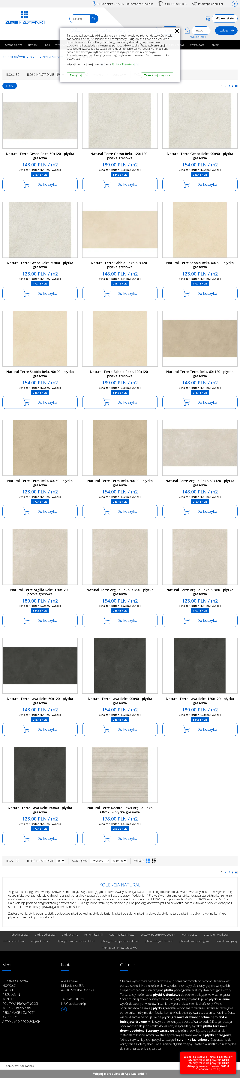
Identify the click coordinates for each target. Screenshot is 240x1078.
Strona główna (13, 44)
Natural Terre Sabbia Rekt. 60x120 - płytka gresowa (120, 265)
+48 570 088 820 (176, 4)
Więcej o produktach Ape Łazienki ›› (120, 1074)
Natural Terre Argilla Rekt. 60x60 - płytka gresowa (199, 592)
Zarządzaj (76, 75)
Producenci (12, 990)
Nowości (33, 44)
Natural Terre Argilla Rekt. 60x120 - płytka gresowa (199, 482)
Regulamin (11, 995)
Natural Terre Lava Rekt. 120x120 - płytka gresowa (200, 700)
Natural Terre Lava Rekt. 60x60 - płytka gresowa (40, 810)
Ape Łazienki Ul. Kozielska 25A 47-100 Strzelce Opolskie (77, 985)
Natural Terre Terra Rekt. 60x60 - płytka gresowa (40, 482)
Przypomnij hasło (197, 36)
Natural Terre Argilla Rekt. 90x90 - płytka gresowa (120, 592)
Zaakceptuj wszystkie (157, 75)
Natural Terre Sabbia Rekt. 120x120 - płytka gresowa (120, 373)
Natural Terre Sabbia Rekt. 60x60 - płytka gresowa (200, 265)
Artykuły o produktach (21, 1022)
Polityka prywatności (20, 1004)
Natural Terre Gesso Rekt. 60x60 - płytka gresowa (40, 265)
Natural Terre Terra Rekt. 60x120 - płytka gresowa (200, 373)
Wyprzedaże (197, 44)
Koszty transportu (18, 1008)
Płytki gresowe (53, 57)
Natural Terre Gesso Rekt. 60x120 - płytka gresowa (40, 155)
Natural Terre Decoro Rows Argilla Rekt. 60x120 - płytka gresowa (120, 810)
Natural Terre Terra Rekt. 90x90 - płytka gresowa (120, 482)
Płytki (47, 44)
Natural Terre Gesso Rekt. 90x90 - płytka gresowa (200, 155)
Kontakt (214, 44)
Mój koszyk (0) (225, 18)
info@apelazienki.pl (210, 4)
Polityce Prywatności (124, 64)
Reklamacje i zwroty (18, 1013)
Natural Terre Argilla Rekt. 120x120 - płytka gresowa (40, 592)
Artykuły (9, 1017)
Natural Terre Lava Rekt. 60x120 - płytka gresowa (40, 700)
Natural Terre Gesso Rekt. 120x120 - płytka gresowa (119, 155)
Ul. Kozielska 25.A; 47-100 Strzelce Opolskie (126, 4)
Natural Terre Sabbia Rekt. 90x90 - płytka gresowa (40, 373)
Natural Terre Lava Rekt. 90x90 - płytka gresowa (120, 700)
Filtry (9, 86)
